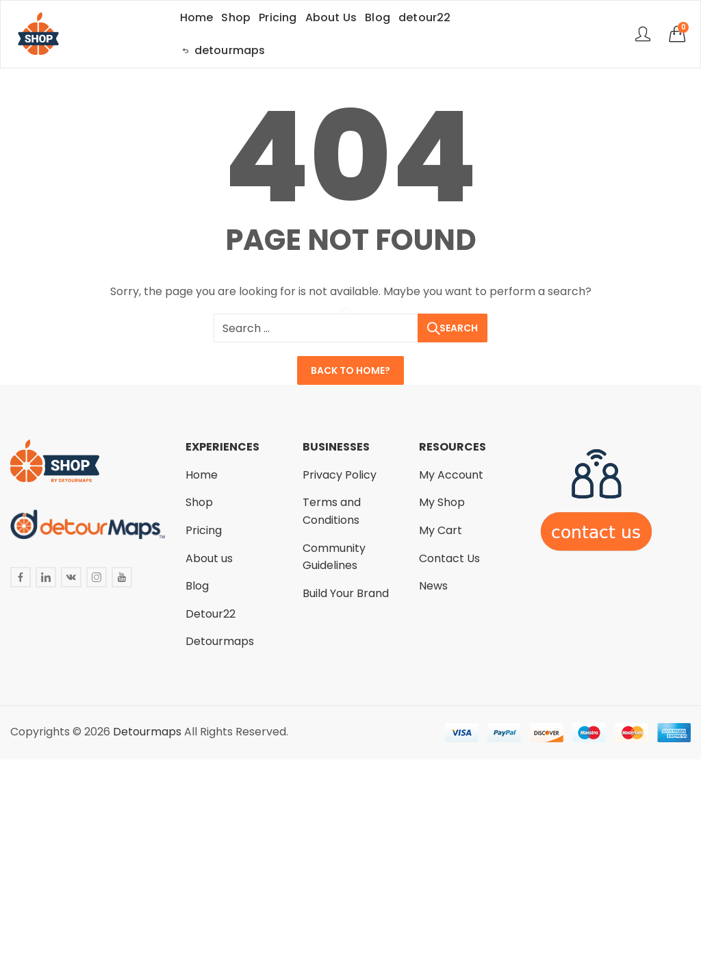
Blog (197, 586)
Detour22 (210, 614)
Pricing (204, 530)
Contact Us (449, 558)
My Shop (442, 502)
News (433, 586)
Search (458, 328)
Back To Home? (350, 370)
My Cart (440, 530)
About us (209, 558)
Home (202, 475)
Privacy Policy (340, 475)
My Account (451, 475)
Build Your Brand (346, 593)
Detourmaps (220, 641)
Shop (199, 502)
